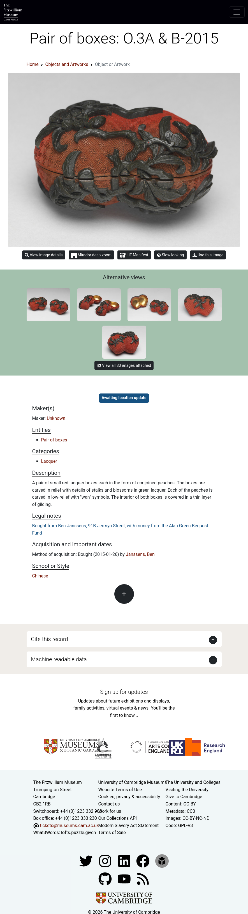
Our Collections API (117, 818)
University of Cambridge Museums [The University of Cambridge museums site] (132, 782)
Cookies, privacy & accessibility (129, 796)
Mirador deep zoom (91, 255)
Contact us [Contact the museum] (109, 804)
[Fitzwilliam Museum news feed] (143, 878)
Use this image (208, 255)
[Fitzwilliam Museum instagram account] (105, 860)
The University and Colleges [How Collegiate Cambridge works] (193, 782)
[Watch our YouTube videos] (124, 878)
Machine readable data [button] (59, 659)
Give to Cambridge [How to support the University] (184, 796)
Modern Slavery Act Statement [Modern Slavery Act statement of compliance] (128, 825)
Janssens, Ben (140, 554)
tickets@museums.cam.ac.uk (69, 825)
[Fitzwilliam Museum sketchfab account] (162, 860)
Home (33, 64)
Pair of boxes (54, 440)
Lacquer (49, 461)
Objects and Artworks (66, 64)
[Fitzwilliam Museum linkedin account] (143, 860)
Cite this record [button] (49, 639)
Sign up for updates (124, 692)
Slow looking (170, 255)
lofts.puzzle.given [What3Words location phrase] (78, 832)
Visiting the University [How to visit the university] (187, 789)
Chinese (40, 576)
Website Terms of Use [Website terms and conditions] (120, 789)
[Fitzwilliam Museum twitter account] (86, 860)
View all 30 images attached (124, 365)
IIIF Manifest (134, 255)
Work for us (109, 811)
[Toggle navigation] (237, 12)
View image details (44, 255)
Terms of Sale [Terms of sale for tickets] (112, 832)
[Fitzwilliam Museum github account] (105, 878)
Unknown (56, 418)
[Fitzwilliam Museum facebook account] (124, 860)
